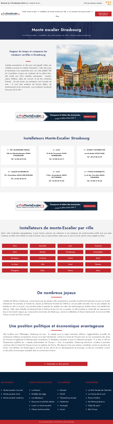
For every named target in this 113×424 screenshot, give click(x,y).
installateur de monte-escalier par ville (54, 11)
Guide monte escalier (30, 11)
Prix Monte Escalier (29, 35)
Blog (57, 16)
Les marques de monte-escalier (81, 11)
